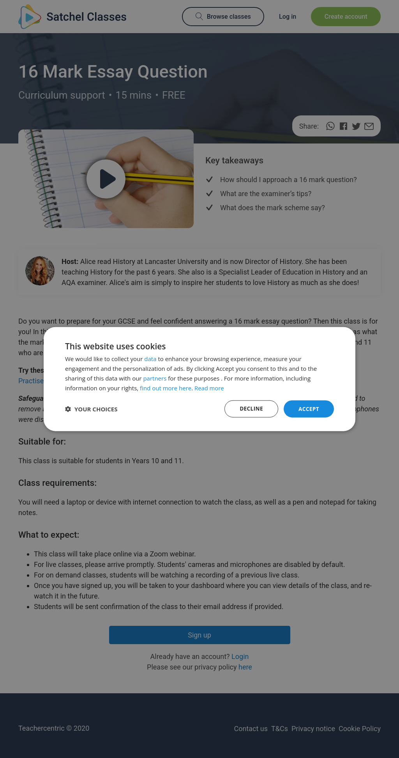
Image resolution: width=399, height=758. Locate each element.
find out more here (165, 387)
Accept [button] (308, 408)
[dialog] (199, 379)
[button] (91, 409)
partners (154, 378)
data (150, 358)
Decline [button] (250, 408)
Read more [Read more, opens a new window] (209, 387)
